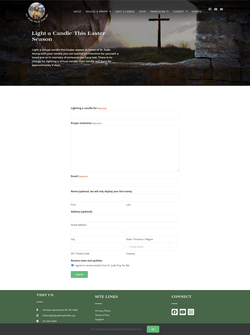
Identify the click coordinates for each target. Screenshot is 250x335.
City (73, 239)
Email (79, 176)
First (73, 204)
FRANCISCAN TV (159, 10)
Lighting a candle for (89, 108)
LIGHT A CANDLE (125, 10)
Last (128, 204)
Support (99, 319)
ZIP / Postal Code (80, 253)
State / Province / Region (139, 239)
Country (130, 253)
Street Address (79, 224)
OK (153, 329)
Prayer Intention (86, 123)
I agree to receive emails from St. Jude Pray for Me (102, 265)
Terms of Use (102, 315)
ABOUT (77, 10)
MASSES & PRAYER (98, 10)
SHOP (142, 10)
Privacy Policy (103, 310)
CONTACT (180, 10)
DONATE (196, 10)
